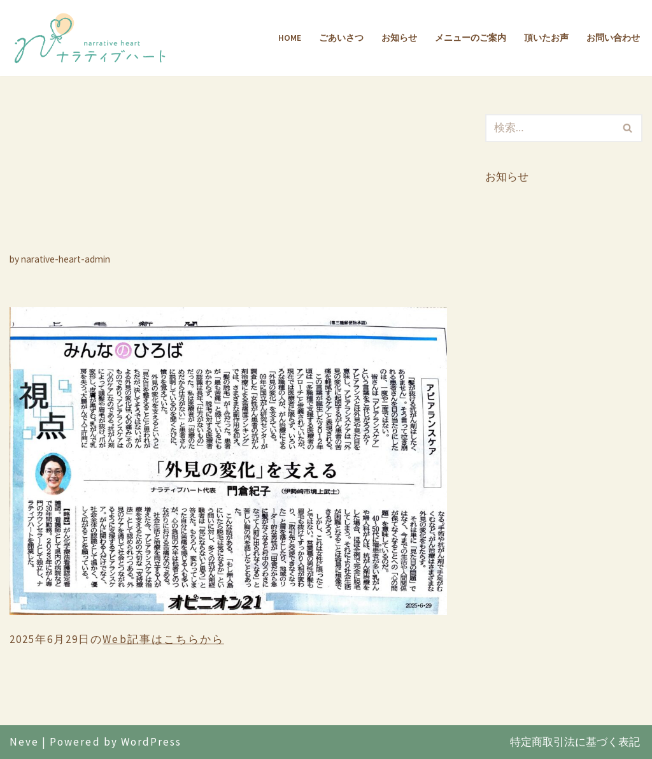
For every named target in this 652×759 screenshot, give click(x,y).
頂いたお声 (546, 38)
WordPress (151, 742)
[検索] (549, 128)
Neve (24, 742)
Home (289, 38)
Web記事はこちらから (163, 639)
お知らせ (399, 38)
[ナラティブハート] (92, 37)
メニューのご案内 (470, 38)
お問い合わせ (613, 38)
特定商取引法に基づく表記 (575, 742)
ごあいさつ (341, 38)
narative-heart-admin (65, 259)
